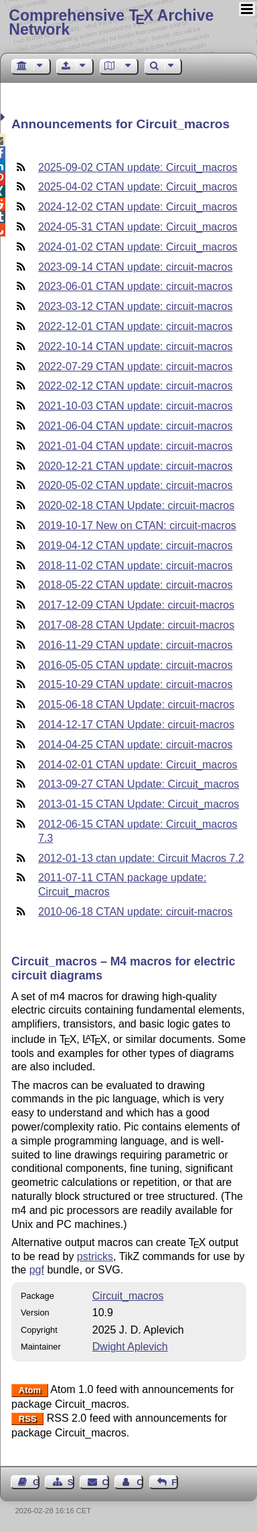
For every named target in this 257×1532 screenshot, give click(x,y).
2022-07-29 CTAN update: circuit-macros (135, 366)
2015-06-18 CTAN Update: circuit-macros (136, 704)
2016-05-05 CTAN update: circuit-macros (135, 665)
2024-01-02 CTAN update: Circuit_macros (138, 247)
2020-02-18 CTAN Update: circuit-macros (136, 505)
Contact (105, 1482)
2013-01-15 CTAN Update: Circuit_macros (138, 804)
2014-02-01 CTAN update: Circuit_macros (138, 764)
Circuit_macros (128, 1295)
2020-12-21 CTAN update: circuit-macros (135, 466)
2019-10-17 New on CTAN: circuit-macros (137, 525)
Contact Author (140, 1482)
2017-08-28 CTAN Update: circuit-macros (136, 625)
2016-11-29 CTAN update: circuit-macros (135, 645)
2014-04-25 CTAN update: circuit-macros (135, 744)
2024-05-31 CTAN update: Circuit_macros (138, 227)
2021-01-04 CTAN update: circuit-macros (135, 446)
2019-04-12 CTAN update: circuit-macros (135, 545)
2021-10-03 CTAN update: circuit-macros (135, 406)
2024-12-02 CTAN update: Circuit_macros (138, 206)
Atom (30, 1390)
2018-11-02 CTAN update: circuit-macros (135, 565)
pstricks (95, 1256)
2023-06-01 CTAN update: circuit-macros (135, 286)
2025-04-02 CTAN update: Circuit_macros (138, 186)
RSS (28, 1419)
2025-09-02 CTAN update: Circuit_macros (138, 167)
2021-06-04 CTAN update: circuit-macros (135, 426)
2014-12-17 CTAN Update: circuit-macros (136, 724)
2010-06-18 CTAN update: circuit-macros (135, 911)
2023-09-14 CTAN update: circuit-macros (135, 267)
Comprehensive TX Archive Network (111, 22)
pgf (36, 1269)
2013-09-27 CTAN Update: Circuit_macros (138, 784)
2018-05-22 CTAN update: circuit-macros (135, 585)
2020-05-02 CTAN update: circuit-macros (135, 485)
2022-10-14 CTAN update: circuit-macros (135, 346)
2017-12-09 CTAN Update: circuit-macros (136, 605)
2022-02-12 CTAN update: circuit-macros (135, 386)
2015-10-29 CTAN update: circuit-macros (135, 684)
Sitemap (71, 1482)
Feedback (174, 1482)
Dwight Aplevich (130, 1346)
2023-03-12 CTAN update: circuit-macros (135, 306)
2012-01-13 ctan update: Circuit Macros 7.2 (141, 858)
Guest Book (36, 1482)
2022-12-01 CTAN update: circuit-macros (135, 326)
